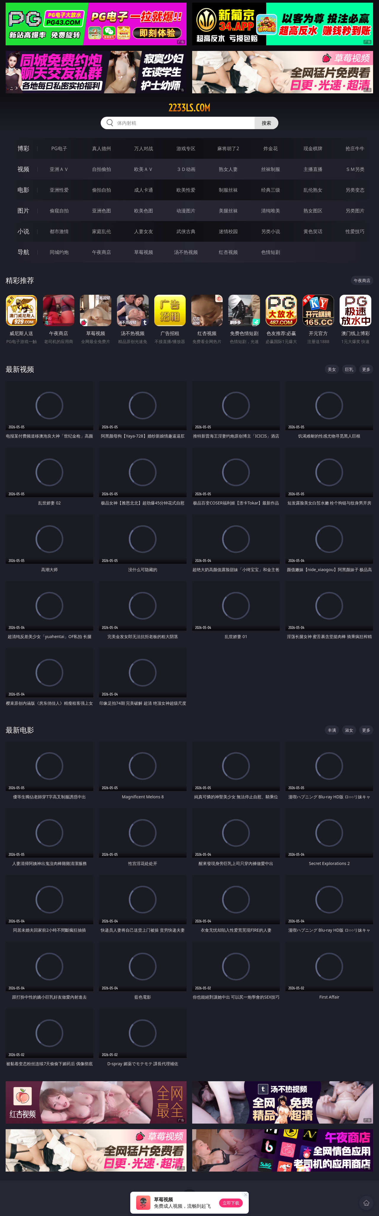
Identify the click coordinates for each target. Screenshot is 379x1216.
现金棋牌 (312, 148)
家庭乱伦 (101, 231)
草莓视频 (143, 252)
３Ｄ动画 (185, 169)
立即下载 (231, 1203)
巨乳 (349, 369)
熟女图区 (312, 210)
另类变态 (355, 190)
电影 (23, 190)
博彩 (23, 148)
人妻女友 (143, 231)
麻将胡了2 (228, 148)
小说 (23, 231)
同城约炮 (59, 252)
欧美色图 (143, 210)
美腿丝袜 (228, 210)
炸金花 (271, 148)
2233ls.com (189, 108)
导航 (23, 252)
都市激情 (59, 231)
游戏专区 (185, 148)
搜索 (266, 123)
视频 (23, 169)
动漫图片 (185, 210)
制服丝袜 (228, 190)
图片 (23, 210)
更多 (366, 369)
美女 (332, 369)
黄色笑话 (312, 231)
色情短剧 (270, 252)
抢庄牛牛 (355, 148)
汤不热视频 (186, 252)
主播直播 (312, 169)
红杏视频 (228, 252)
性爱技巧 (355, 231)
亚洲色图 (101, 210)
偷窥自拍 (59, 210)
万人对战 (143, 148)
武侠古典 (185, 231)
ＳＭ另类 (355, 169)
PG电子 (59, 148)
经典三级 (270, 190)
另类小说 (270, 231)
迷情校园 (228, 231)
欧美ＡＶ (143, 169)
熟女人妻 (228, 169)
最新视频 (20, 369)
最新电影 (20, 730)
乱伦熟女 (312, 190)
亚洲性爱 (59, 190)
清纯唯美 (270, 210)
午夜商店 (101, 252)
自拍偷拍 (101, 169)
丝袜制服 (270, 169)
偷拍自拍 (101, 190)
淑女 (349, 730)
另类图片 (355, 210)
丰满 (332, 730)
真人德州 (101, 148)
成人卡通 (143, 190)
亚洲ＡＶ (59, 169)
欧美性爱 (185, 190)
